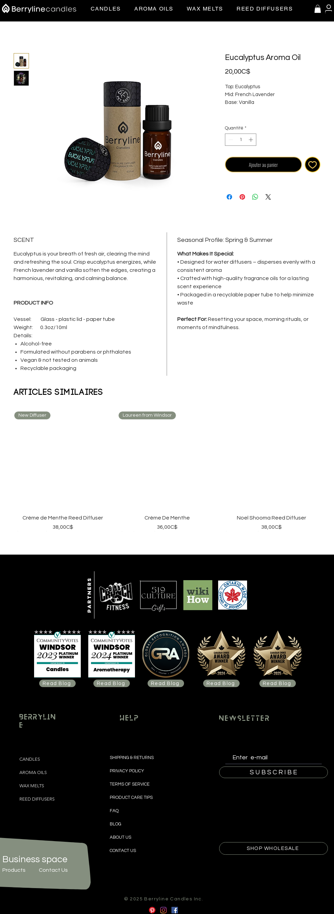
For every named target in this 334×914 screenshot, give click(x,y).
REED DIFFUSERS (37, 799)
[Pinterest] (152, 910)
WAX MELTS (31, 785)
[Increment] (251, 139)
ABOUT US (120, 837)
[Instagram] (163, 910)
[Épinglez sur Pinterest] (242, 197)
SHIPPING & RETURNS (132, 757)
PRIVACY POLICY (127, 771)
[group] (167, 471)
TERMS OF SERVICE (130, 784)
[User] (328, 9)
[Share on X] (268, 197)
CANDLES (29, 759)
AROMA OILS (33, 772)
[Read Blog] (57, 683)
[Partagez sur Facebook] (229, 197)
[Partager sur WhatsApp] (255, 197)
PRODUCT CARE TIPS (131, 797)
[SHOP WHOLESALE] (273, 848)
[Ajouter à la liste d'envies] (313, 165)
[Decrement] (230, 139)
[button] (317, 9)
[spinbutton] (240, 139)
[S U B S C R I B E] (273, 772)
